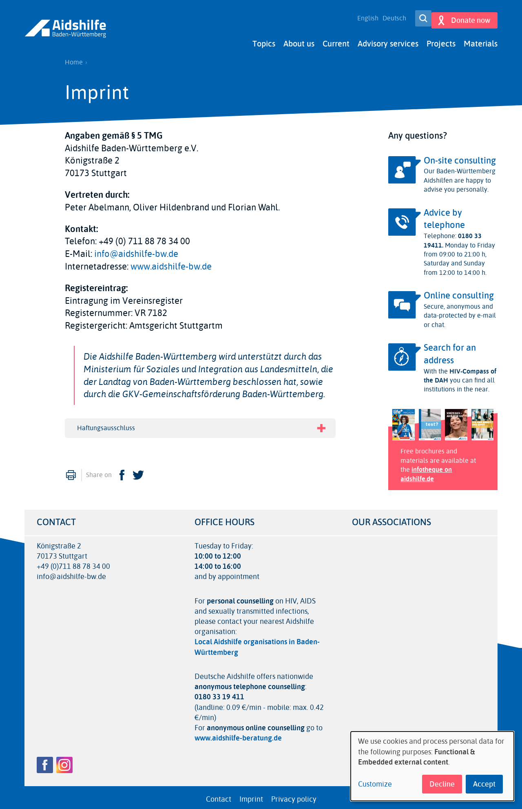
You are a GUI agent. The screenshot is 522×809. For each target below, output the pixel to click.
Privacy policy (293, 795)
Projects (441, 40)
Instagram (64, 761)
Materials (481, 40)
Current (336, 40)
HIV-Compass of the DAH (460, 372)
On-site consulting (460, 156)
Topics (263, 40)
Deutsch (389, 16)
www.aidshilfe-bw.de (171, 262)
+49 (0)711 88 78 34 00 (73, 562)
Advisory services (388, 40)
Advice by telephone (444, 215)
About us (298, 40)
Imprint (251, 795)
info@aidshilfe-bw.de (136, 249)
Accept (484, 784)
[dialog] (432, 766)
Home (74, 58)
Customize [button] (375, 784)
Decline (442, 784)
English (363, 16)
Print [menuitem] (71, 471)
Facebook (122, 471)
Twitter (138, 471)
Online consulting (459, 291)
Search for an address (450, 350)
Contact (218, 795)
